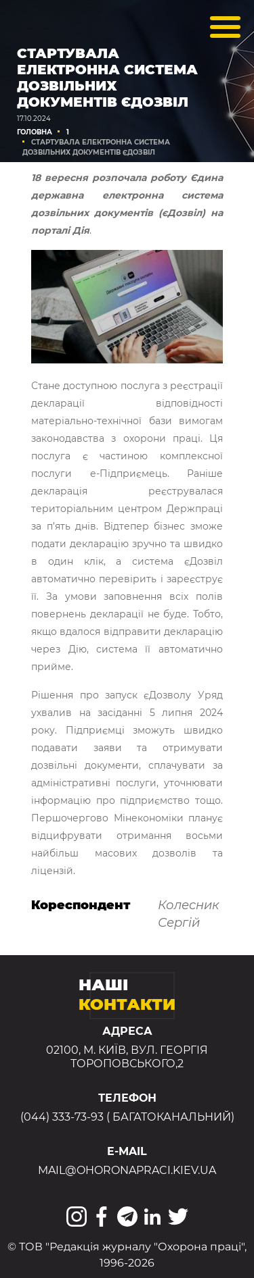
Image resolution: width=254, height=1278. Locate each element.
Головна (34, 132)
